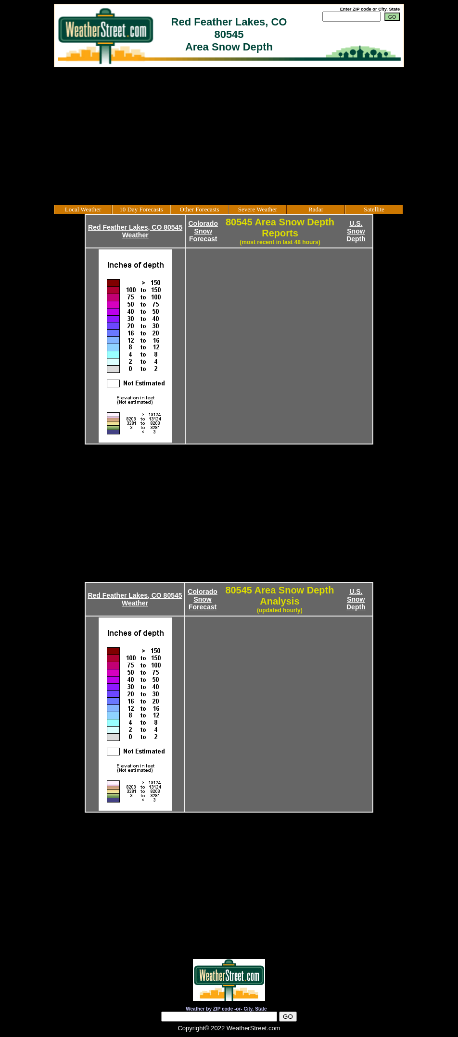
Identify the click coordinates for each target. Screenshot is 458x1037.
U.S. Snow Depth (356, 231)
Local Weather (83, 209)
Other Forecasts (199, 209)
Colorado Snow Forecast (203, 231)
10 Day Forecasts (141, 209)
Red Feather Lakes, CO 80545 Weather (135, 231)
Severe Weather (257, 209)
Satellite (374, 209)
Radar (315, 209)
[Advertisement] (229, 136)
